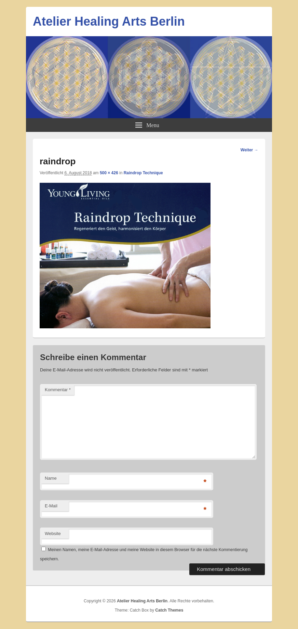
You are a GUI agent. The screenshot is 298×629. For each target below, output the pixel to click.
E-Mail (51, 505)
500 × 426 (109, 172)
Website (53, 533)
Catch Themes (169, 610)
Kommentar (58, 389)
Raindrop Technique (143, 172)
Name (51, 478)
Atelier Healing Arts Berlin (109, 21)
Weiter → (249, 150)
